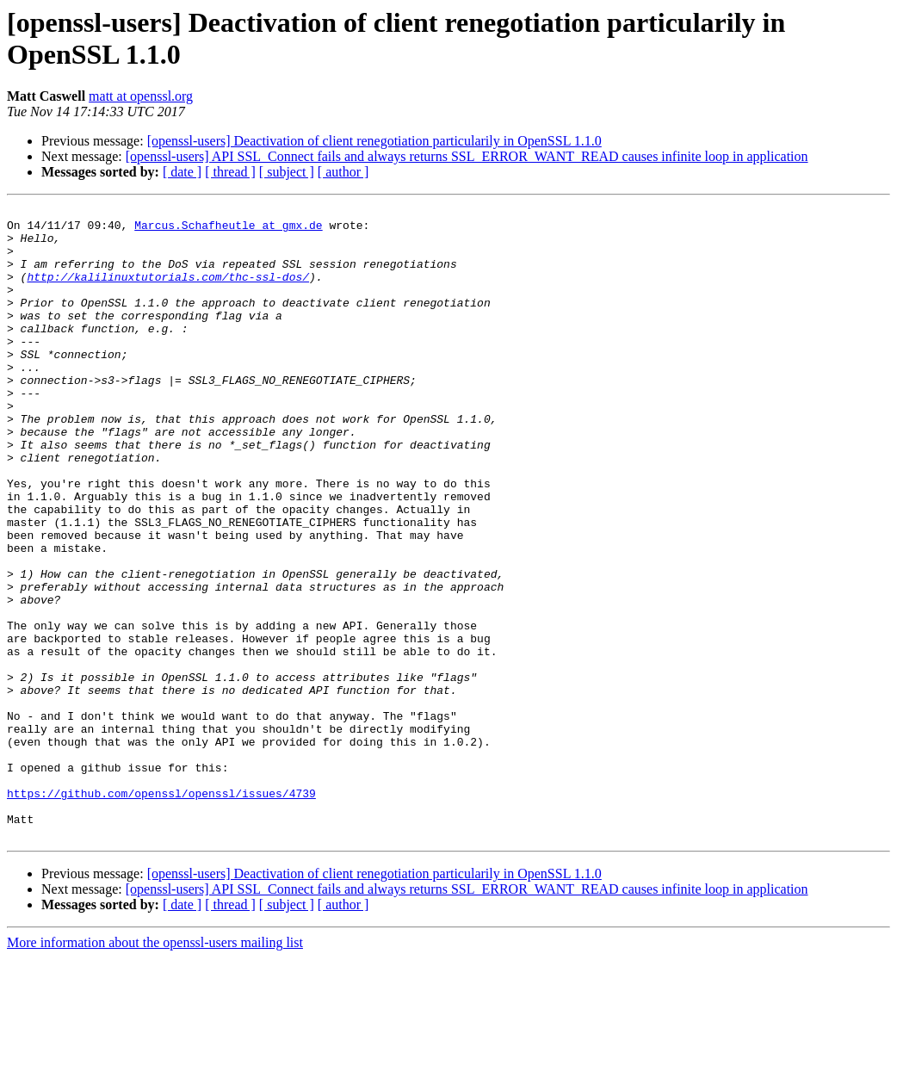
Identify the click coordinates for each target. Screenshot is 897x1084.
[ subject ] (286, 171)
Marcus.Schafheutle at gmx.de (228, 230)
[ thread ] (230, 171)
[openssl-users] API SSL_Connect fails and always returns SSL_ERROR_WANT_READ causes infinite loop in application (467, 156)
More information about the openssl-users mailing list (155, 1069)
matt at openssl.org (141, 96)
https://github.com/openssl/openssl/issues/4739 (161, 912)
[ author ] (343, 171)
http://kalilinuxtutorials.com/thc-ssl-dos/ (168, 292)
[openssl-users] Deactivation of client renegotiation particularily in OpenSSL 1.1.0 (374, 140)
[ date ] (182, 171)
